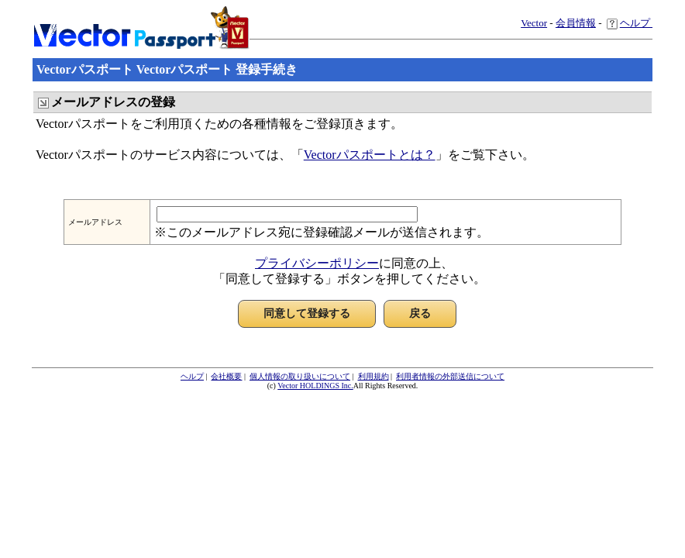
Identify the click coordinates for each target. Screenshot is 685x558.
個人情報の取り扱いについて (300, 376)
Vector (534, 23)
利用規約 (373, 376)
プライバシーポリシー (317, 263)
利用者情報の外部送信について (450, 376)
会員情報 (576, 23)
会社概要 (226, 376)
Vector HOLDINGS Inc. (315, 385)
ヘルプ (629, 23)
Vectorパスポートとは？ (369, 154)
